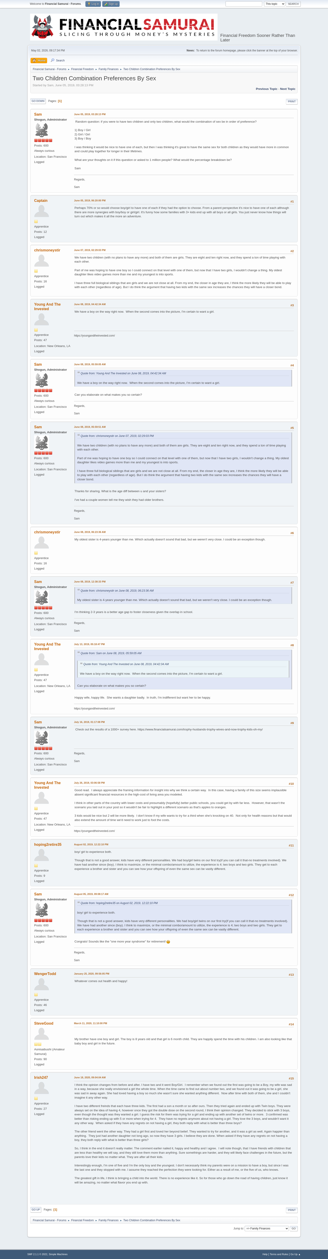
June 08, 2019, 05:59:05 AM (90, 364)
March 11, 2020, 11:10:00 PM (90, 1023)
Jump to (238, 1228)
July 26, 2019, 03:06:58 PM (89, 782)
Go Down (38, 101)
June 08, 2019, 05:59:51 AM (90, 427)
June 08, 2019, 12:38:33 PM (89, 581)
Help (265, 1254)
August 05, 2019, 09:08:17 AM (91, 894)
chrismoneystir (47, 250)
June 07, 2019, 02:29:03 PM (89, 250)
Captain (41, 201)
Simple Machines (58, 1254)
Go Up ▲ (295, 1254)
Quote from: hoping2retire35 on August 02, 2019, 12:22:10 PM (119, 903)
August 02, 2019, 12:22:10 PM (91, 844)
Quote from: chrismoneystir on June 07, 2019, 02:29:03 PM (117, 436)
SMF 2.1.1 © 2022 (37, 1254)
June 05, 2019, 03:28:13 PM (89, 114)
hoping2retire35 (48, 844)
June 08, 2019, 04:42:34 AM (90, 304)
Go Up (36, 1209)
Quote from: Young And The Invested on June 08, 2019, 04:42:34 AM (123, 373)
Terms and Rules (279, 1254)
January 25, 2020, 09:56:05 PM (91, 973)
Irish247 (41, 1077)
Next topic (287, 89)
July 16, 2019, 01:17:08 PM (89, 722)
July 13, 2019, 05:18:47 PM (89, 644)
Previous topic (266, 89)
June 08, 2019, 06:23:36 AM (90, 532)
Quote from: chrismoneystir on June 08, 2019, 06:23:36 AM (117, 590)
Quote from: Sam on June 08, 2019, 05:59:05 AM (111, 653)
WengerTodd (45, 974)
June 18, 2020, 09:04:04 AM (90, 1077)
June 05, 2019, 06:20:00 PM (89, 200)
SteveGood (43, 1023)
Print (292, 101)
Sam (38, 114)
